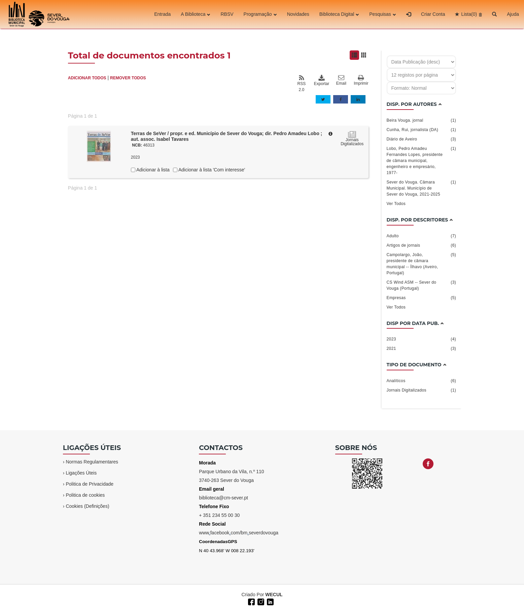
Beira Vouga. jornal (421, 120)
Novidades (298, 14)
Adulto (421, 236)
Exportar (321, 80)
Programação (260, 14)
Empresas (421, 298)
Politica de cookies (85, 495)
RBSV (226, 14)
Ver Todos (396, 203)
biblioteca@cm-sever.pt (223, 497)
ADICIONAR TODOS (87, 78)
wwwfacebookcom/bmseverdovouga (238, 532)
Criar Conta (433, 14)
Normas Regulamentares (92, 461)
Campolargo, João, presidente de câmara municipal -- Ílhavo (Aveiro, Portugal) (421, 263)
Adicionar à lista (152, 169)
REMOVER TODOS (128, 78)
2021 (421, 348)
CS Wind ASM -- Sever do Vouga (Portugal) (421, 285)
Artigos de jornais (421, 245)
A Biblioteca (195, 14)
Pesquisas (382, 14)
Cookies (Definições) (87, 506)
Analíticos (421, 381)
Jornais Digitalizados (421, 390)
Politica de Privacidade (89, 484)
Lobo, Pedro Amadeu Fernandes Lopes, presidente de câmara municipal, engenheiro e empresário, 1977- (421, 160)
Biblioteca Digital (339, 14)
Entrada (162, 14)
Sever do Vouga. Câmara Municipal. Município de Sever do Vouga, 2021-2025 (421, 188)
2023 (421, 339)
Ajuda (513, 14)
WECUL (273, 594)
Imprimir (361, 80)
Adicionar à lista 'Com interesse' (211, 169)
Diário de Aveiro (421, 139)
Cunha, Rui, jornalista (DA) (421, 130)
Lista (469, 14)
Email (341, 80)
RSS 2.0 (301, 83)
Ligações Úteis (81, 473)
